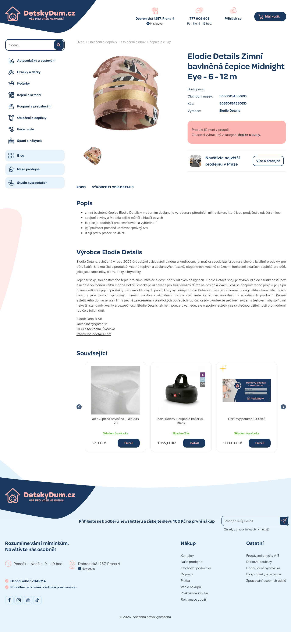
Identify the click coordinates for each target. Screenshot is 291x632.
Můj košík (272, 16)
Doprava (187, 574)
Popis (81, 187)
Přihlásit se (233, 18)
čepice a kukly (160, 41)
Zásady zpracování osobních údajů (246, 529)
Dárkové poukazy (259, 561)
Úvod (80, 41)
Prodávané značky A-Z (262, 555)
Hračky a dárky (28, 72)
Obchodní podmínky (196, 568)
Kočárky (23, 83)
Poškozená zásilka (194, 593)
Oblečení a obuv (133, 41)
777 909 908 (199, 18)
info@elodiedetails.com (94, 334)
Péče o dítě (25, 129)
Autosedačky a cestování (36, 60)
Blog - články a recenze (263, 574)
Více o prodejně (268, 160)
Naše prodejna (28, 169)
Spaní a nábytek (29, 140)
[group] (115, 407)
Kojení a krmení (29, 94)
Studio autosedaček (32, 182)
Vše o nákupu (191, 587)
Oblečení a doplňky (31, 117)
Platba (185, 580)
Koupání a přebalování (34, 106)
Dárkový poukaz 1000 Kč (246, 419)
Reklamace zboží (193, 599)
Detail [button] (128, 443)
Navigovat (156, 23)
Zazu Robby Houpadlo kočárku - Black (181, 421)
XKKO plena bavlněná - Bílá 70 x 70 (115, 421)
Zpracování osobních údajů (266, 580)
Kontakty (187, 555)
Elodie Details (229, 110)
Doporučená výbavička (263, 568)
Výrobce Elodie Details (113, 187)
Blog (20, 155)
